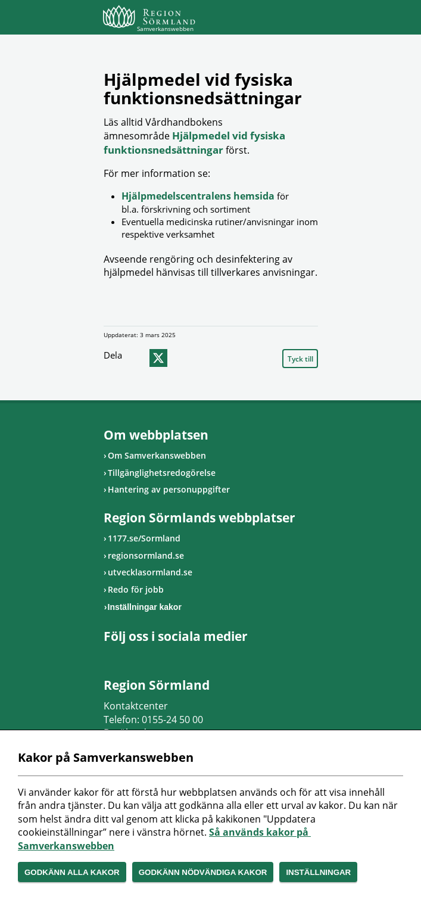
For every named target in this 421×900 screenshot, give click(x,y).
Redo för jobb (136, 589)
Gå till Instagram (124, 657)
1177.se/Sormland (144, 538)
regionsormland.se (146, 555)
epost (181, 358)
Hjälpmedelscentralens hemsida (199, 196)
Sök (279, 19)
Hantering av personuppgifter (169, 489)
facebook (136, 358)
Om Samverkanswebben (157, 455)
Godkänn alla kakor (72, 872)
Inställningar (318, 872)
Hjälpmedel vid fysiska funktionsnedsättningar (194, 143)
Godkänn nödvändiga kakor (203, 872)
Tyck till (300, 359)
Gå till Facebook (110, 657)
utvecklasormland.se (150, 572)
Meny (309, 19)
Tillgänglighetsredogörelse (162, 472)
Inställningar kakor (145, 607)
